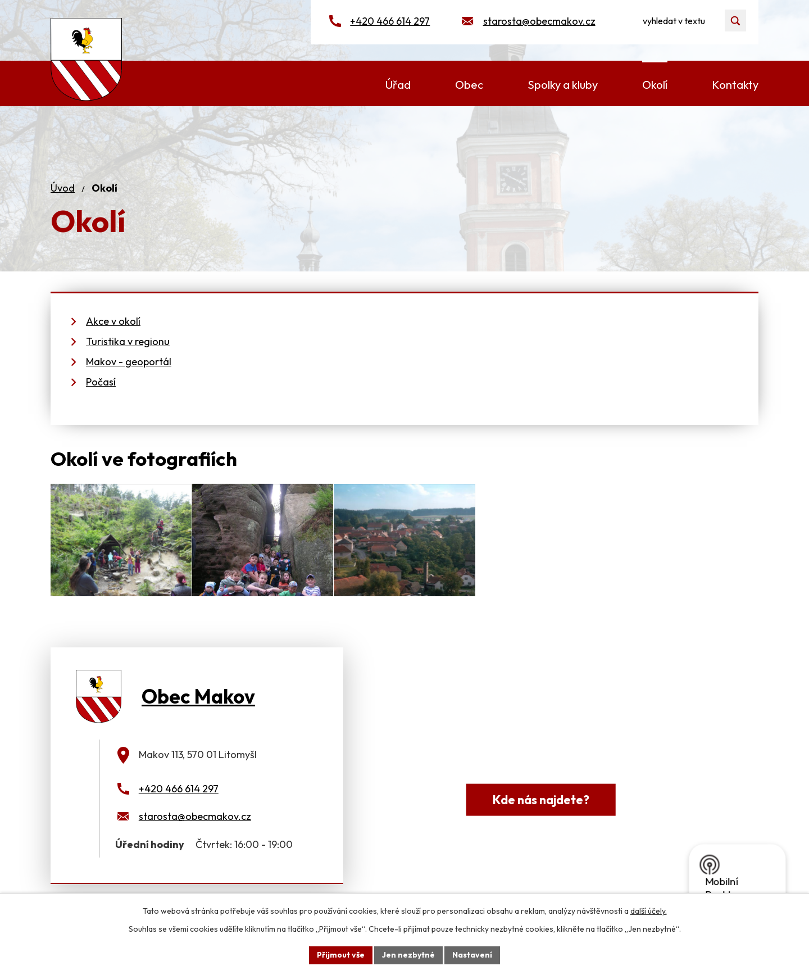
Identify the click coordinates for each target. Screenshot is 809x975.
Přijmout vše (341, 955)
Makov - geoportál (128, 361)
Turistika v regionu (128, 341)
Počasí (101, 381)
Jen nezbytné (408, 955)
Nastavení (472, 955)
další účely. (648, 911)
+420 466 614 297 (390, 21)
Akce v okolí (113, 321)
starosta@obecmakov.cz (539, 21)
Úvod (63, 188)
